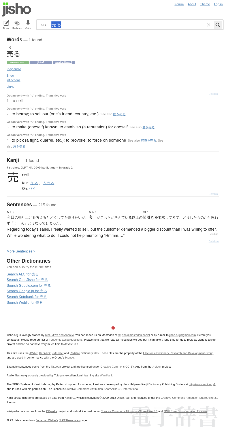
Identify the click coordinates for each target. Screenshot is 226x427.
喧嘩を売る (148, 140)
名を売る (148, 127)
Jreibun (214, 234)
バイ (32, 188)
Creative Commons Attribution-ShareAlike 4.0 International (101, 389)
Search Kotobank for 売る (27, 297)
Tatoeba (56, 366)
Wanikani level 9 (63, 62)
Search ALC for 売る (23, 274)
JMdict (33, 353)
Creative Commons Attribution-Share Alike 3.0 (189, 397)
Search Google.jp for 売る (27, 291)
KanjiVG (69, 397)
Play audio (14, 69)
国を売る (119, 114)
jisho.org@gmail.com (182, 335)
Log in (218, 4)
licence (69, 357)
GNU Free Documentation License (185, 411)
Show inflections (13, 78)
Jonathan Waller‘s (47, 420)
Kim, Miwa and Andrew (59, 335)
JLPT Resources (69, 420)
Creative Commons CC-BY (117, 366)
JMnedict (57, 353)
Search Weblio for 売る (25, 302)
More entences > (21, 251)
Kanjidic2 (45, 353)
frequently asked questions (65, 339)
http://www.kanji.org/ (201, 384)
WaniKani (106, 375)
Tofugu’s (59, 375)
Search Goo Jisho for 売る (27, 280)
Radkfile (75, 353)
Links (10, 86)
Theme (205, 4)
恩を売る (19, 146)
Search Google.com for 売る (29, 285)
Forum (179, 4)
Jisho (16, 9)
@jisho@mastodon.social (134, 335)
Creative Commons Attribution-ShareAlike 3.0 (129, 411)
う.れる (48, 182)
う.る (34, 182)
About (192, 4)
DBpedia (51, 411)
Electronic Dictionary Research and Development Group (178, 353)
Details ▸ (214, 93)
